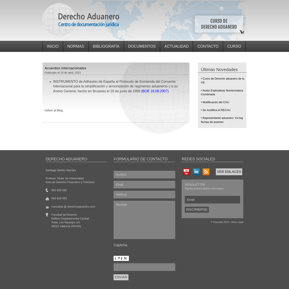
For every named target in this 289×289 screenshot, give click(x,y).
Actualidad (176, 46)
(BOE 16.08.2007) (155, 91)
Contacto (207, 46)
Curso (234, 46)
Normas (75, 46)
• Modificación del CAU (215, 102)
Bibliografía (106, 46)
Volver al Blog (54, 110)
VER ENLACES (229, 172)
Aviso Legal (237, 222)
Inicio (53, 46)
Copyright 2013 (221, 222)
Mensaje (144, 220)
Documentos (142, 46)
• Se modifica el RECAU (216, 110)
